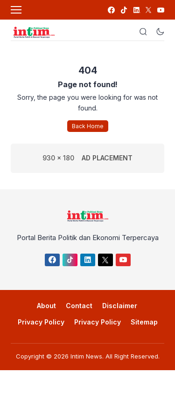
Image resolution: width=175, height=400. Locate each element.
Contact (79, 306)
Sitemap (144, 322)
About (46, 306)
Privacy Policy (41, 322)
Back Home (88, 126)
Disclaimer (119, 306)
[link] (110, 10)
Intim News (86, 356)
